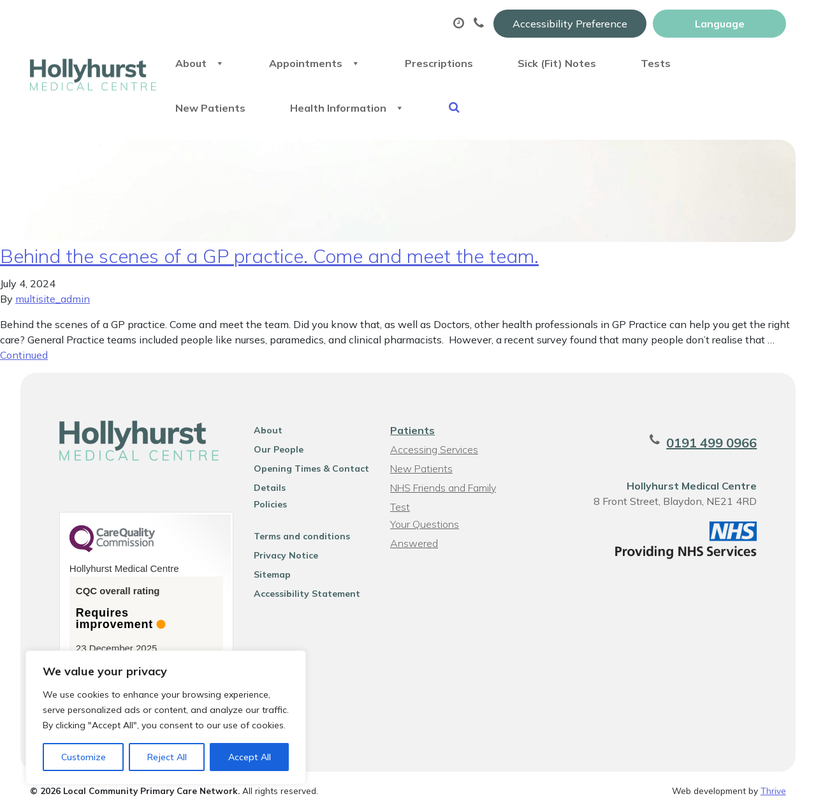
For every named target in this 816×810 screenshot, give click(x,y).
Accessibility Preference (570, 23)
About (199, 63)
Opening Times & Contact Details (311, 470)
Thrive (773, 790)
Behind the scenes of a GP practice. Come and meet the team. (269, 256)
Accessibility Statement (307, 593)
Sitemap (272, 574)
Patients (412, 430)
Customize (83, 757)
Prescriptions (439, 63)
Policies (270, 504)
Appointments (314, 63)
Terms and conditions (302, 536)
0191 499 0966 (711, 443)
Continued (24, 355)
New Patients (210, 107)
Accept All (249, 757)
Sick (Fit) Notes (557, 63)
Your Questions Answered (424, 526)
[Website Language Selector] (719, 24)
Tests (656, 63)
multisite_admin (52, 298)
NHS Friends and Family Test (443, 489)
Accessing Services (434, 449)
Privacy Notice (286, 555)
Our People (278, 449)
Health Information (347, 107)
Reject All (167, 757)
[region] (166, 717)
